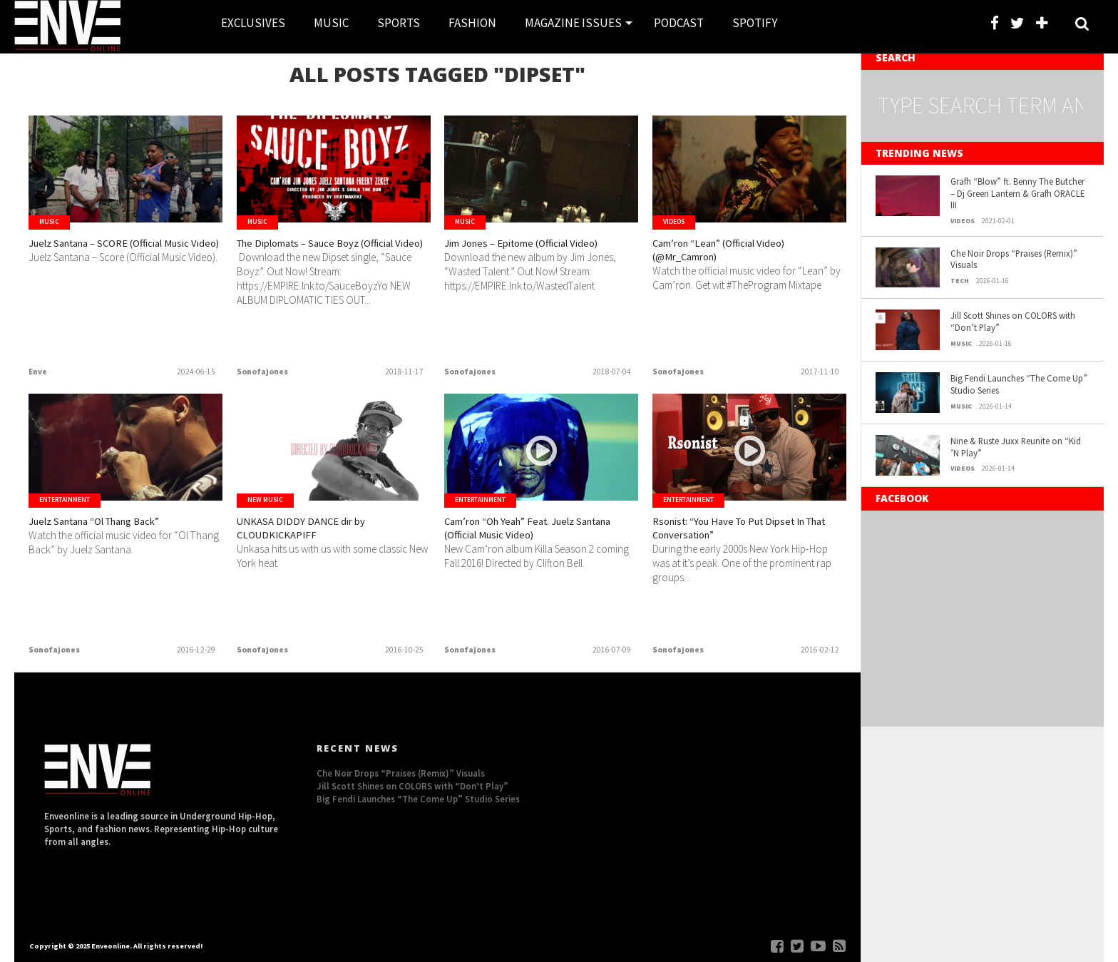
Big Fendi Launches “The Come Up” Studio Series (1018, 384)
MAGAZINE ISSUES (573, 23)
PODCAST (679, 23)
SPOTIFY (754, 23)
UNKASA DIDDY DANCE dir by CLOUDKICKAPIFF (319, 533)
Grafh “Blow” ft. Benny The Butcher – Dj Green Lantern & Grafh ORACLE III (1017, 192)
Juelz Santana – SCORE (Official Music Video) (120, 254)
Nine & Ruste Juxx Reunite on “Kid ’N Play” (1015, 447)
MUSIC (331, 23)
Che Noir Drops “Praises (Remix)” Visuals (1013, 259)
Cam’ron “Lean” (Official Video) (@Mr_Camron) (743, 254)
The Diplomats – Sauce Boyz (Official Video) (319, 254)
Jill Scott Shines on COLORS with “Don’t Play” (1012, 321)
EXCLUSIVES (253, 23)
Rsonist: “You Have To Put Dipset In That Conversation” (747, 533)
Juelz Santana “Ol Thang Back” (120, 524)
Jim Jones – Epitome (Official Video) (528, 254)
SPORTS (398, 23)
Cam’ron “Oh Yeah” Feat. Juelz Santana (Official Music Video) (533, 533)
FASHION (472, 23)
